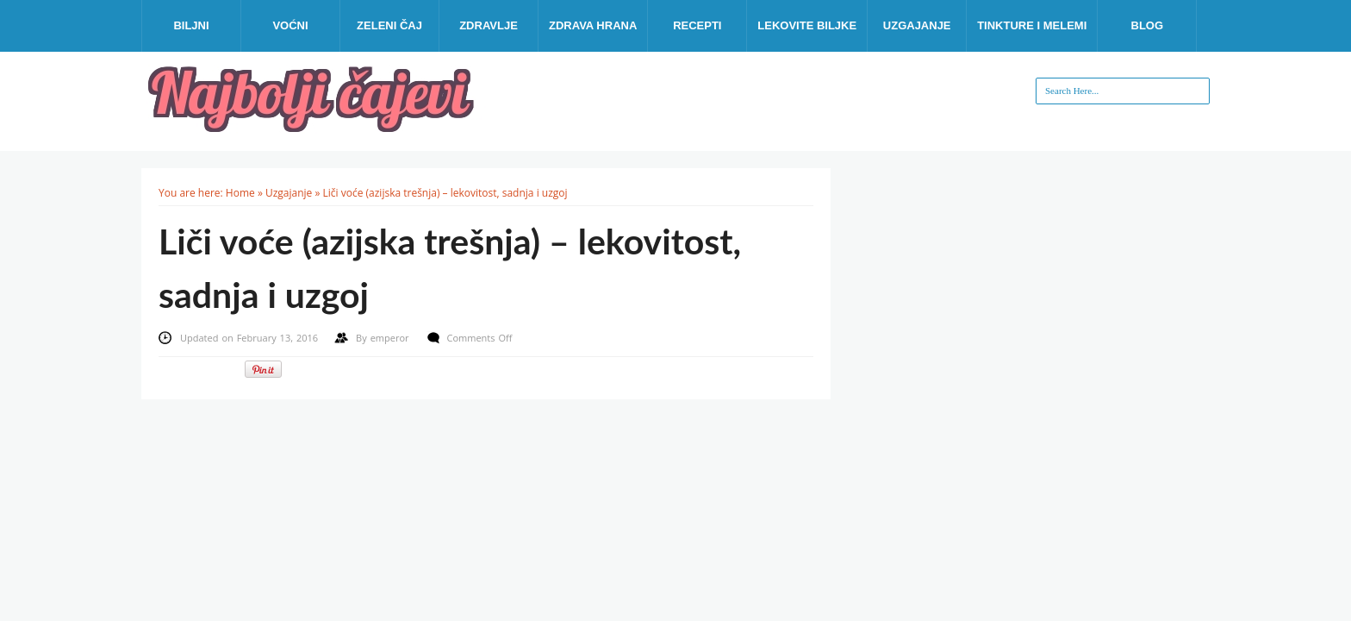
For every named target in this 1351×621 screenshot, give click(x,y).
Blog (1147, 25)
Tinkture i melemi (1031, 25)
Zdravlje (488, 25)
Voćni (290, 25)
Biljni (191, 25)
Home (240, 192)
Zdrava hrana (593, 25)
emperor (391, 337)
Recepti (697, 25)
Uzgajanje (917, 25)
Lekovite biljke (806, 25)
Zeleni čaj (389, 25)
